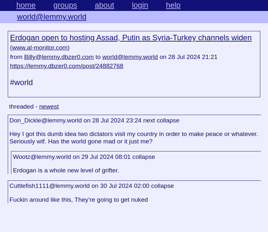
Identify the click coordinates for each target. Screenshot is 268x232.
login (140, 5)
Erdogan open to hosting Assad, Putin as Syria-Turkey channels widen (131, 37)
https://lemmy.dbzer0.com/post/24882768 (66, 66)
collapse (168, 120)
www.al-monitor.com (40, 47)
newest (49, 106)
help (173, 5)
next (149, 120)
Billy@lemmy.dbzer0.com (59, 56)
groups (65, 5)
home (26, 5)
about (104, 5)
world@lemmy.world (52, 16)
